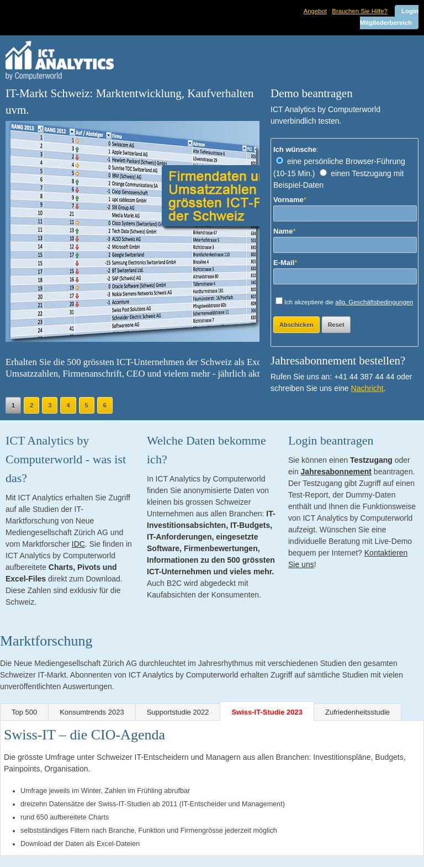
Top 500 (24, 712)
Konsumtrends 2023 (92, 712)
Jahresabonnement (336, 471)
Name (284, 231)
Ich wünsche (296, 149)
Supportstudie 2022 (178, 712)
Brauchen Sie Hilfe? (360, 11)
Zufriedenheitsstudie (357, 712)
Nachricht (367, 388)
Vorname (289, 199)
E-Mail (285, 262)
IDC (78, 544)
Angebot (315, 11)
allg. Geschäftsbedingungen (374, 302)
